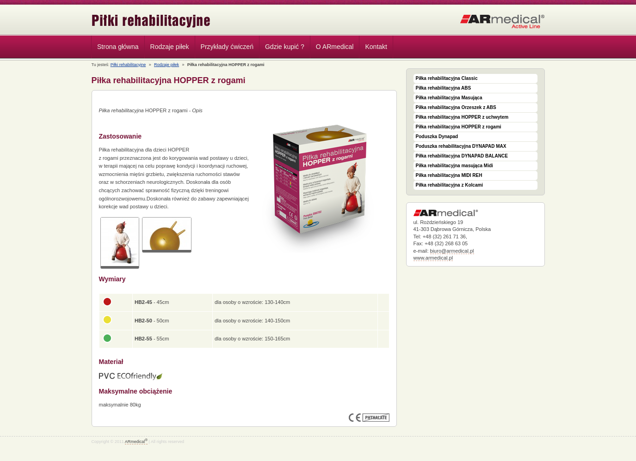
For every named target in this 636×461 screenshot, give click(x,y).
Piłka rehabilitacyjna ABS (443, 88)
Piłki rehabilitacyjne (151, 21)
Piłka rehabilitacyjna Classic (447, 78)
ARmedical (136, 441)
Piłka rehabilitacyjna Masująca (449, 97)
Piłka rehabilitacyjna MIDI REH (449, 175)
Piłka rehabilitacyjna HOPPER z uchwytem (462, 117)
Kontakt (376, 46)
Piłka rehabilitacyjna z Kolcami (449, 185)
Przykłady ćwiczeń (227, 46)
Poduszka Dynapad (437, 136)
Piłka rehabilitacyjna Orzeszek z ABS (456, 107)
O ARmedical (335, 46)
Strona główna (118, 46)
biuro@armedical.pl (452, 251)
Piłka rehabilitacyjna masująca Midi (454, 165)
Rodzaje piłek (167, 48)
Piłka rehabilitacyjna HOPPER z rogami (458, 126)
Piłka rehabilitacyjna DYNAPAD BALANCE (462, 155)
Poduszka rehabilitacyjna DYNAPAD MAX (461, 146)
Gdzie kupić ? (284, 46)
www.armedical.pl (433, 258)
